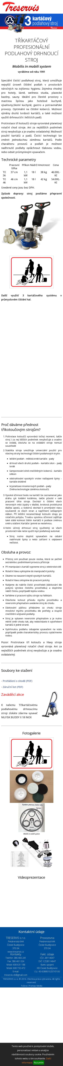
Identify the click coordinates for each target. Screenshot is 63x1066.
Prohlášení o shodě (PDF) (17, 681)
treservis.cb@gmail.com (15, 974)
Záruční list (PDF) (13, 687)
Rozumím (38, 1062)
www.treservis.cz (16, 951)
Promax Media (35, 985)
